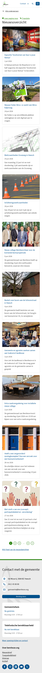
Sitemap (5, 658)
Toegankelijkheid (9, 655)
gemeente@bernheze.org (18, 589)
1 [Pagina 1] (10, 543)
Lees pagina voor (10, 18)
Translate (25, 18)
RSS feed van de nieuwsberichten (15, 549)
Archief (5, 661)
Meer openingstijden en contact (15, 640)
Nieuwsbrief (7, 652)
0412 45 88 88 (13, 584)
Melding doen (21, 596)
